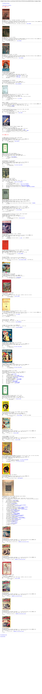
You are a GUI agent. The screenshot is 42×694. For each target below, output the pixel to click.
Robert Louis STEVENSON (18, 198)
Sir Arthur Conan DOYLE (18, 180)
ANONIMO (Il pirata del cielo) (24, 591)
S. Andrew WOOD (18, 303)
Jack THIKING (29, 25)
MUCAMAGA (33, 222)
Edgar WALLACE (17, 154)
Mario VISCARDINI (18, 90)
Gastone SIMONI (17, 323)
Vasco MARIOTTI (20, 521)
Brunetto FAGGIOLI (14, 548)
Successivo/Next (2, 692)
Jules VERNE (19, 80)
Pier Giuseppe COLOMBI (22, 284)
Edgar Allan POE (22, 239)
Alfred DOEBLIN (13, 171)
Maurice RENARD (19, 453)
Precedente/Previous (6, 3)
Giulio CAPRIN (14, 408)
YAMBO (24, 141)
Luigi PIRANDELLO (18, 351)
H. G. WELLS (20, 106)
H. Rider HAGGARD (19, 230)
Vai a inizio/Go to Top (3, 690)
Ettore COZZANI (15, 544)
